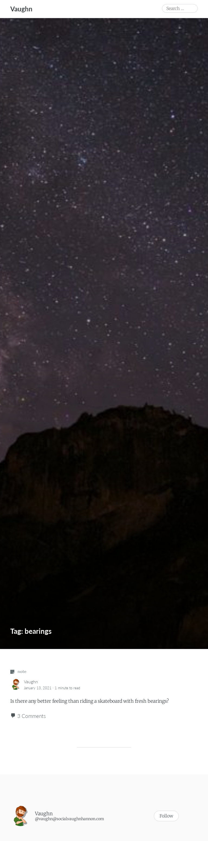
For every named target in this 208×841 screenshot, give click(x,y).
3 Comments (31, 716)
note (18, 671)
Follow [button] (166, 816)
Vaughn (21, 9)
